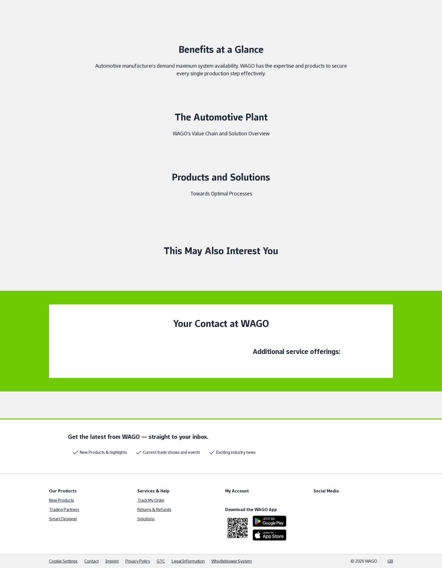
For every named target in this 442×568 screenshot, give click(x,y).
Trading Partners (64, 509)
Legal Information (188, 561)
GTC (161, 561)
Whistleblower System (231, 561)
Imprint (112, 561)
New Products (61, 500)
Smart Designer (63, 518)
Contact (91, 561)
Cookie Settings (63, 561)
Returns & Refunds (154, 509)
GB (390, 561)
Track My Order (151, 500)
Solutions (145, 518)
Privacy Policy (137, 561)
